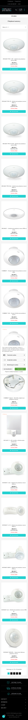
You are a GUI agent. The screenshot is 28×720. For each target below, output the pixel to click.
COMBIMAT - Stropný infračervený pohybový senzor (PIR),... (14, 271)
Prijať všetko (20, 369)
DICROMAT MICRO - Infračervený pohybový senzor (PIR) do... (14, 568)
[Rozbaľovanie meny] (19, 4)
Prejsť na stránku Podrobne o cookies (14, 371)
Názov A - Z (14, 27)
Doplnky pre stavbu (17, 713)
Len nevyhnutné (8, 369)
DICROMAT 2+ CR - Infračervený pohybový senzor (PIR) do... (14, 525)
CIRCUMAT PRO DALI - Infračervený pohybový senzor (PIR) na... (14, 186)
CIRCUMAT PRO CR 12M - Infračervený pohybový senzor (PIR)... (14, 144)
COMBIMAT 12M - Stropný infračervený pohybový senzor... (14, 314)
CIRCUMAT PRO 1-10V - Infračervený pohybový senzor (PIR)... (14, 59)
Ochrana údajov (10, 715)
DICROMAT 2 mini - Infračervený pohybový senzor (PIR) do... (14, 483)
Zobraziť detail (14, 69)
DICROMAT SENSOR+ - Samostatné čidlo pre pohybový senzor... (14, 653)
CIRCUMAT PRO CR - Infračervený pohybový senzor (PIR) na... (14, 102)
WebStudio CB (16, 717)
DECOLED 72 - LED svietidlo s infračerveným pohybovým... (14, 441)
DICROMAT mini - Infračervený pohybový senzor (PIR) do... (14, 610)
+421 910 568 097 (11, 4)
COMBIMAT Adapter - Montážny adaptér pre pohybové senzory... (14, 398)
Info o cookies (19, 715)
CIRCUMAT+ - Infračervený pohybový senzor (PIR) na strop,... (14, 229)
